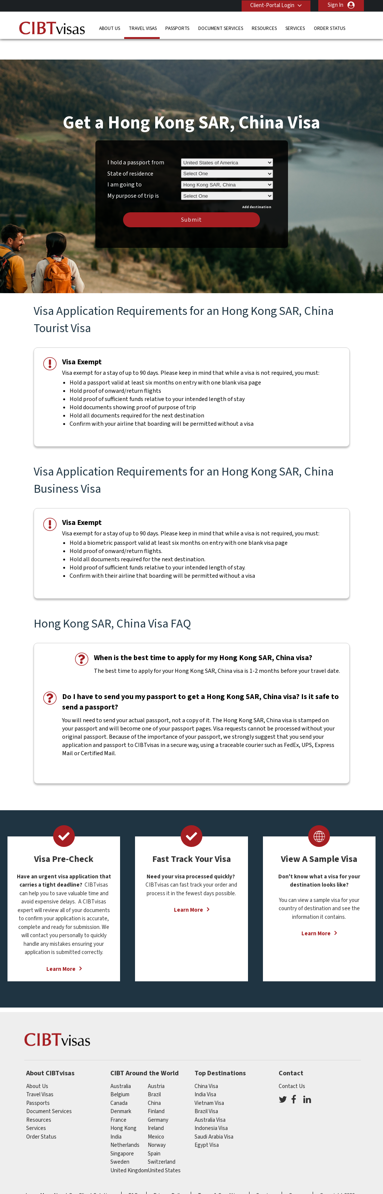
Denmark (120, 1090)
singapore (122, 1132)
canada (119, 1081)
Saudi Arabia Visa (213, 1115)
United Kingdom (129, 1148)
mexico (156, 1115)
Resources (264, 27)
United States (164, 1148)
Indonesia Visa (211, 1107)
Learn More (61, 947)
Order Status (329, 27)
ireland (156, 1107)
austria (156, 1064)
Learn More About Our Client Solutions (70, 1174)
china (154, 1081)
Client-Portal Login (271, 5)
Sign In (335, 5)
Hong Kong (123, 1107)
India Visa (205, 1073)
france (118, 1098)
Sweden (119, 1140)
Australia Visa (210, 1098)
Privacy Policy (169, 1174)
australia (120, 1064)
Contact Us (292, 1064)
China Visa (206, 1064)
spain (154, 1132)
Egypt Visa (206, 1123)
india (116, 1115)
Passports (177, 27)
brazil (154, 1073)
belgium (119, 1073)
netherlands (125, 1123)
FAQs (134, 1174)
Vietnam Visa (209, 1081)
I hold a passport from (135, 140)
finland (156, 1090)
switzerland (161, 1140)
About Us (109, 27)
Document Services (220, 27)
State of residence (130, 152)
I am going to (124, 163)
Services (295, 27)
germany (158, 1098)
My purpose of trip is (133, 173)
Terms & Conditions (220, 1174)
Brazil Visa (206, 1090)
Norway (157, 1123)
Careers (298, 1174)
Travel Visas (143, 27)
